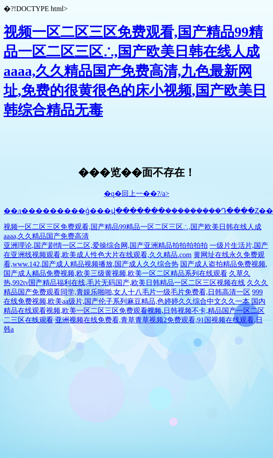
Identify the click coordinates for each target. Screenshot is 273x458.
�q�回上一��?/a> (137, 193)
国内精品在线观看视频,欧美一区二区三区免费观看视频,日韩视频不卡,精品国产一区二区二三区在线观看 (134, 311)
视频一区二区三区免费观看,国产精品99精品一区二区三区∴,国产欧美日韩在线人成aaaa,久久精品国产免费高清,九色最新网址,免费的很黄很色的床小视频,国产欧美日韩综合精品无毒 (135, 71)
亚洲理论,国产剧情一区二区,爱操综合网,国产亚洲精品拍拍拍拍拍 (106, 245)
